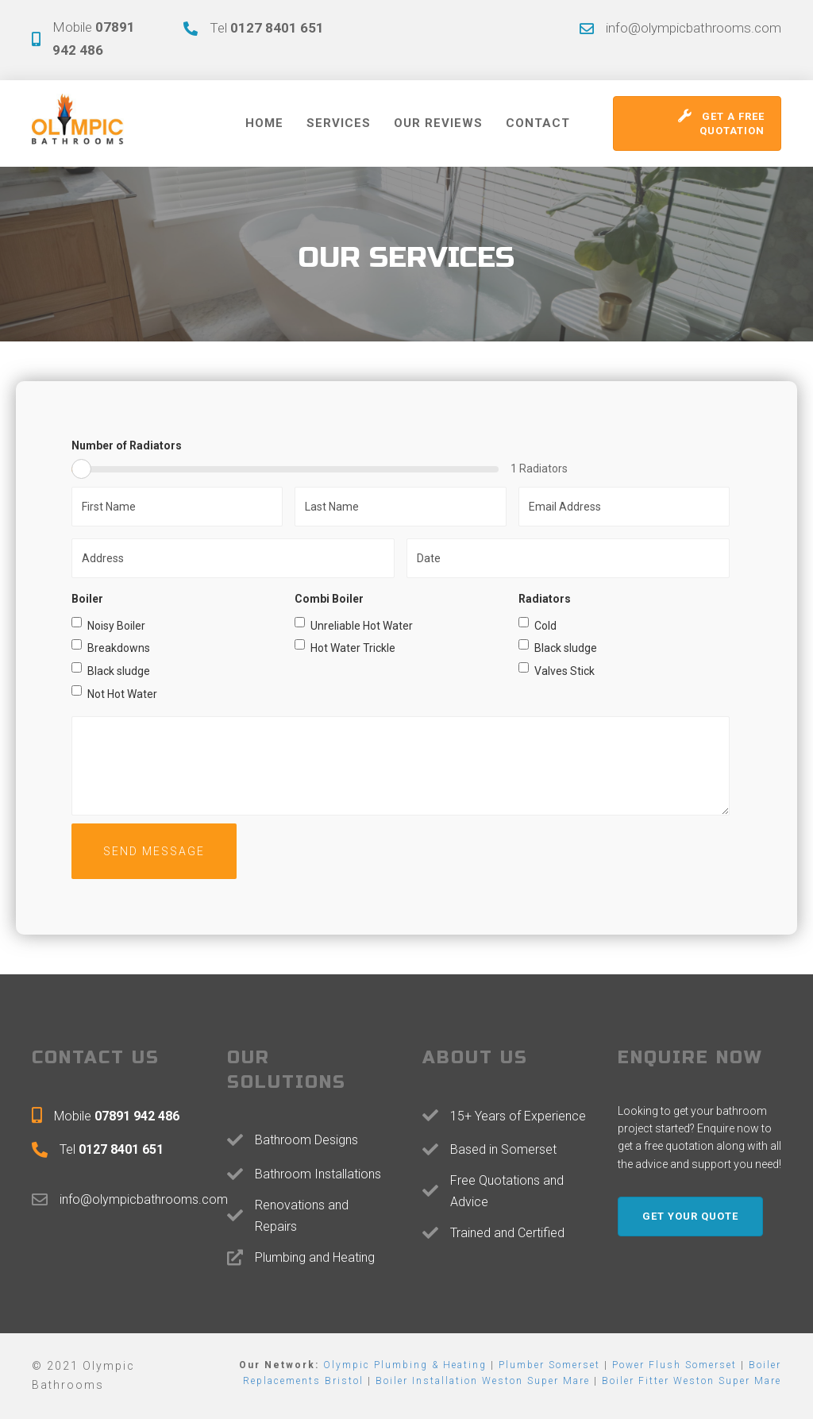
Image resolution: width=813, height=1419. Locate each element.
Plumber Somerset (549, 1365)
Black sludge (110, 669)
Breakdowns (110, 646)
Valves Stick (556, 669)
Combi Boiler (329, 598)
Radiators (544, 598)
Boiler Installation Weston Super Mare (483, 1380)
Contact (538, 123)
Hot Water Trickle (345, 646)
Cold (537, 624)
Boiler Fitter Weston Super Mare (691, 1380)
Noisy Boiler (108, 624)
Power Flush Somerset (674, 1365)
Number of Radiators (126, 445)
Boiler (87, 598)
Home (264, 123)
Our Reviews (438, 123)
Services (338, 123)
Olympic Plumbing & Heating (405, 1365)
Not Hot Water (114, 692)
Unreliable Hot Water (354, 624)
